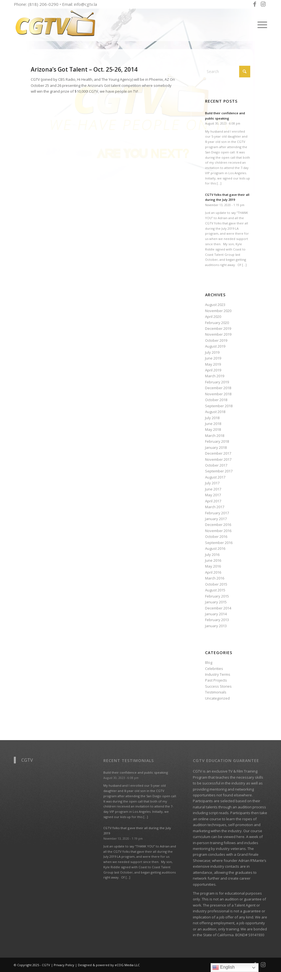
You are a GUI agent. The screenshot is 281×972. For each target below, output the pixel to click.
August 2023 (215, 304)
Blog (208, 662)
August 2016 (215, 548)
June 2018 (213, 423)
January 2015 (216, 601)
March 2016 (214, 578)
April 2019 (213, 370)
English (223, 967)
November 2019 (218, 334)
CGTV (27, 760)
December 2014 (218, 608)
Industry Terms (217, 674)
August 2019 (215, 346)
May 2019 (213, 364)
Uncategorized (217, 698)
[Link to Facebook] (255, 4)
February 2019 (217, 381)
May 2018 (213, 429)
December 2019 (218, 328)
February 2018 (217, 441)
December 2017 (218, 453)
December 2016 (218, 524)
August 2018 (215, 411)
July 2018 (212, 417)
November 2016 (218, 530)
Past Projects (216, 680)
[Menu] (260, 25)
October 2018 (216, 399)
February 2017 (217, 512)
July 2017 (212, 482)
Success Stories (218, 686)
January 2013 (216, 625)
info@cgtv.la (85, 4)
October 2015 (216, 584)
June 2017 (213, 489)
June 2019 (213, 358)
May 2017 (213, 494)
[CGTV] (55, 25)
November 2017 (218, 459)
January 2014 (216, 613)
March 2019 (214, 375)
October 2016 (216, 536)
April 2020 (213, 316)
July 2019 (212, 352)
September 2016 (219, 542)
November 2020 (218, 310)
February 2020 (217, 322)
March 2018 (214, 435)
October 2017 (216, 465)
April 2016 (213, 572)
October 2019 (216, 340)
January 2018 (216, 447)
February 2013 (217, 619)
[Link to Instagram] (263, 4)
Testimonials (215, 692)
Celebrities (214, 668)
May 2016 (213, 566)
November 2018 (218, 393)
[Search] (227, 71)
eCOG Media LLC (127, 965)
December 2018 (218, 387)
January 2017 (216, 518)
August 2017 (215, 477)
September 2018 (219, 405)
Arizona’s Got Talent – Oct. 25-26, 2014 (84, 69)
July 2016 (212, 554)
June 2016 (213, 560)
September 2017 (219, 471)
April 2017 (213, 500)
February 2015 (217, 596)
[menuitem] (260, 25)
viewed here (233, 836)
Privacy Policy (64, 965)
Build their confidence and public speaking (135, 772)
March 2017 (214, 506)
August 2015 (215, 590)
